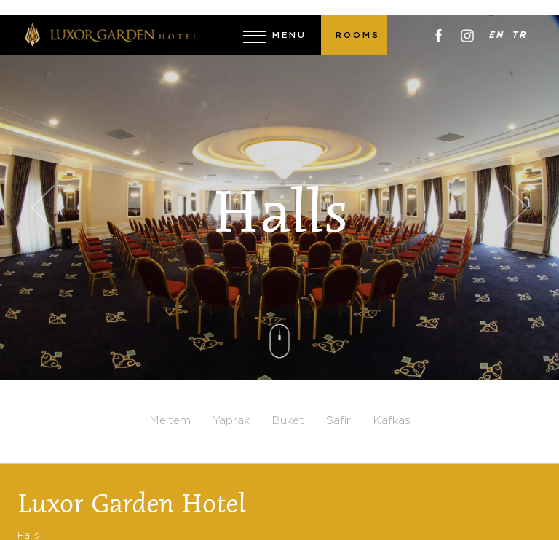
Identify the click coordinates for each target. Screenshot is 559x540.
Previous (43, 207)
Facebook (439, 35)
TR (520, 35)
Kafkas (392, 420)
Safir (338, 420)
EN (497, 35)
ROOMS (358, 35)
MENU (289, 35)
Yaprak (231, 420)
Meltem (170, 420)
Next (516, 207)
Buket (287, 420)
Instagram (467, 35)
